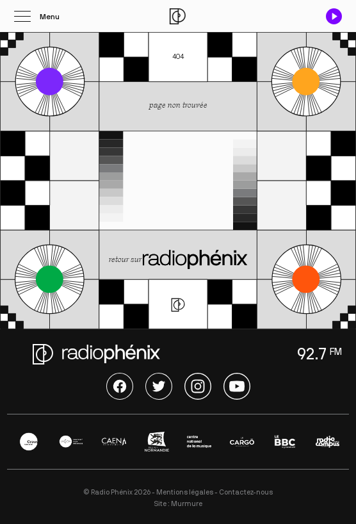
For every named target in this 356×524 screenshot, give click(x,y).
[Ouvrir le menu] (37, 16)
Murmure (186, 503)
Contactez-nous (246, 492)
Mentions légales (184, 492)
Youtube (236, 386)
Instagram (197, 386)
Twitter (158, 386)
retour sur (178, 260)
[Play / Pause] (334, 16)
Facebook (119, 386)
